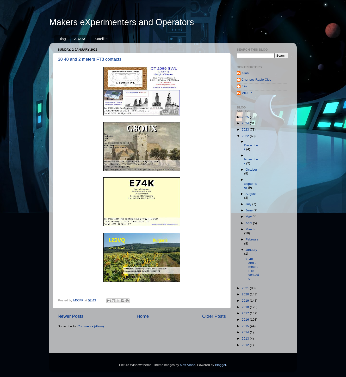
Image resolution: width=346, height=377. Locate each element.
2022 (246, 136)
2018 (246, 307)
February (252, 239)
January (251, 249)
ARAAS (80, 39)
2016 (246, 319)
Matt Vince (187, 365)
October (251, 169)
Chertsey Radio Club (256, 79)
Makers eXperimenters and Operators (121, 22)
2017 (246, 313)
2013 (246, 338)
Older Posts (214, 316)
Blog (62, 39)
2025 (246, 117)
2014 (246, 332)
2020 (246, 294)
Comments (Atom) (91, 326)
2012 (246, 345)
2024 (246, 123)
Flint (244, 86)
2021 (246, 288)
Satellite (101, 39)
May (249, 216)
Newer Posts (70, 316)
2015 (246, 326)
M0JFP (246, 93)
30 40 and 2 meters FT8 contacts (89, 59)
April (249, 223)
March (250, 229)
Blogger (220, 365)
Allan (245, 73)
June (249, 210)
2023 (246, 129)
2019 (246, 300)
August (251, 194)
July (249, 204)
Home (143, 316)
